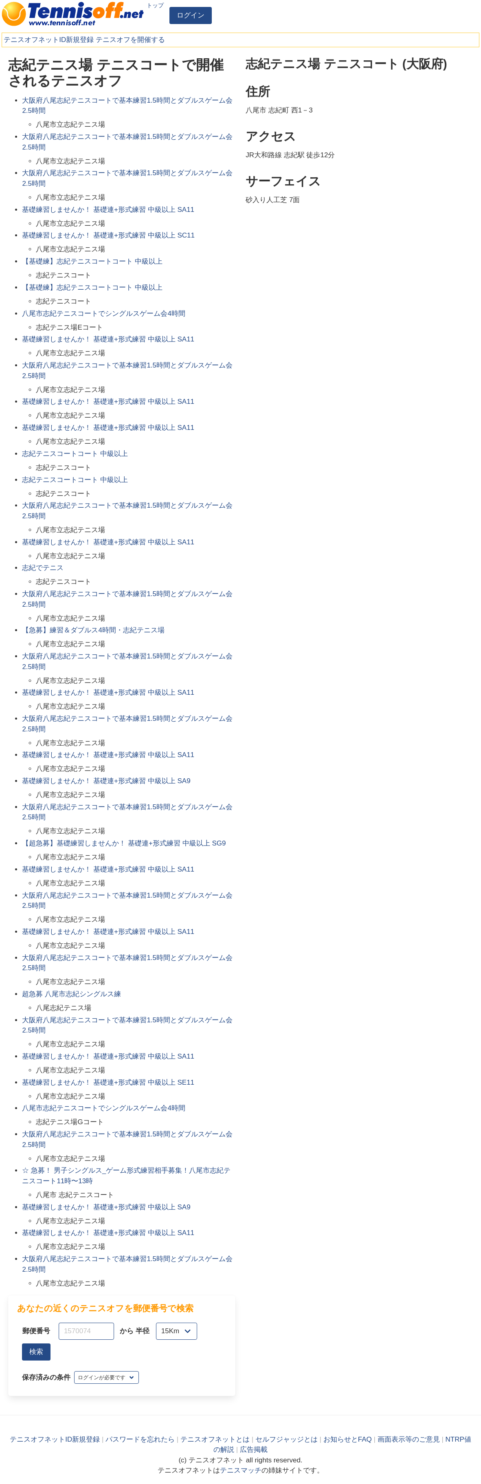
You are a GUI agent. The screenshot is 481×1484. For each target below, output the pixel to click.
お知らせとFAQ (347, 1439)
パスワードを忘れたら (140, 1439)
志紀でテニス (43, 568)
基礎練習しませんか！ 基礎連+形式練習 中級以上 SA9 (106, 781)
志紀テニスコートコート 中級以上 (75, 454)
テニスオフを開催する (130, 40)
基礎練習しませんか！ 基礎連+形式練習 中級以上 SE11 (108, 1082)
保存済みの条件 (46, 1377)
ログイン (190, 15)
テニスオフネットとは (215, 1439)
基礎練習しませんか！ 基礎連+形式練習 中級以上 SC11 (108, 235)
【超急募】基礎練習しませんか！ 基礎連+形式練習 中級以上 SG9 (124, 843)
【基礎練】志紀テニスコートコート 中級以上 (92, 261)
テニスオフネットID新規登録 (49, 40)
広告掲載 (254, 1449)
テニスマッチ (240, 1470)
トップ (155, 5)
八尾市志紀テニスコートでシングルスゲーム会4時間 (103, 313)
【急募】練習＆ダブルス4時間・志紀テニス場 (93, 630)
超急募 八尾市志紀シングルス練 (71, 994)
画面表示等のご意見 (409, 1439)
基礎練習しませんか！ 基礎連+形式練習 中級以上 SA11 (108, 210)
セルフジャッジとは (286, 1439)
